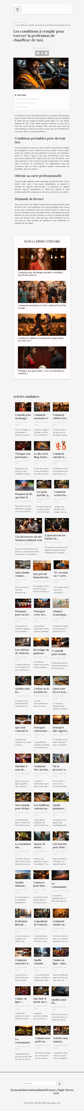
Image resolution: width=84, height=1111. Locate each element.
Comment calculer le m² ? (61, 457)
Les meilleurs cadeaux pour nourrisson (42, 808)
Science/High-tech (55, 1091)
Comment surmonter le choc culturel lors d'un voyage (42, 306)
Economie (17, 1090)
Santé (42, 1090)
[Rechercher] (39, 1083)
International (31, 1090)
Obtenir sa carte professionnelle (25, 103)
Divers (24, 22)
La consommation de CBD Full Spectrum (60, 888)
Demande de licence (22, 107)
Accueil (16, 22)
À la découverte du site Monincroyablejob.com (28, 538)
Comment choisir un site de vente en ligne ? (60, 926)
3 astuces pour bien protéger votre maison (41, 887)
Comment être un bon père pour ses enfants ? (42, 771)
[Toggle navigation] (17, 9)
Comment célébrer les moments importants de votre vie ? (41, 339)
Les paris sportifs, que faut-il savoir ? (44, 496)
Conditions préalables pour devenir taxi (27, 99)
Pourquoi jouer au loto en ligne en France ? (22, 616)
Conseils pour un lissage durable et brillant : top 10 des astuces (41, 273)
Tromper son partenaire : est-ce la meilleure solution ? (41, 372)
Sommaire (21, 95)
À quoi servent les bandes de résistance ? (55, 539)
